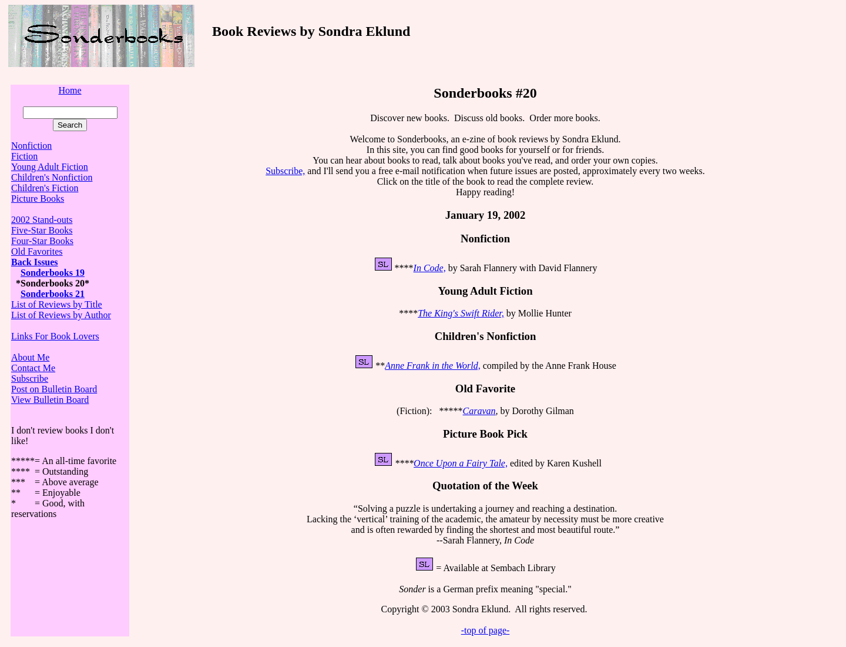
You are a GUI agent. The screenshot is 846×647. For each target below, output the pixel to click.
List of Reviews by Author (61, 315)
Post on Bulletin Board (54, 389)
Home (69, 90)
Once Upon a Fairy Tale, (461, 463)
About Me (30, 357)
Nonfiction (31, 146)
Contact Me (33, 368)
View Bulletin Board (50, 400)
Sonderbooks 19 (53, 273)
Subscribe (29, 378)
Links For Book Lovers (55, 336)
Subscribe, (285, 171)
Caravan (479, 411)
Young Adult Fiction (49, 167)
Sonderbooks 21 (53, 294)
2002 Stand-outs (41, 220)
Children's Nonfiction (51, 177)
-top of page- (485, 630)
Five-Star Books (41, 230)
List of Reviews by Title (56, 304)
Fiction (24, 156)
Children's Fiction (44, 188)
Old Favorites (37, 251)
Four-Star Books (42, 241)
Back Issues (34, 262)
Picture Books (37, 199)
